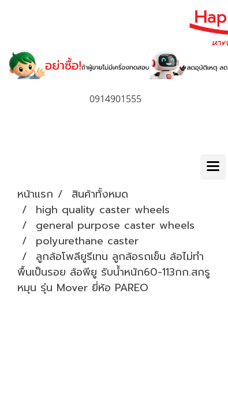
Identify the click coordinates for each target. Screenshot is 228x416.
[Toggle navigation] (213, 167)
